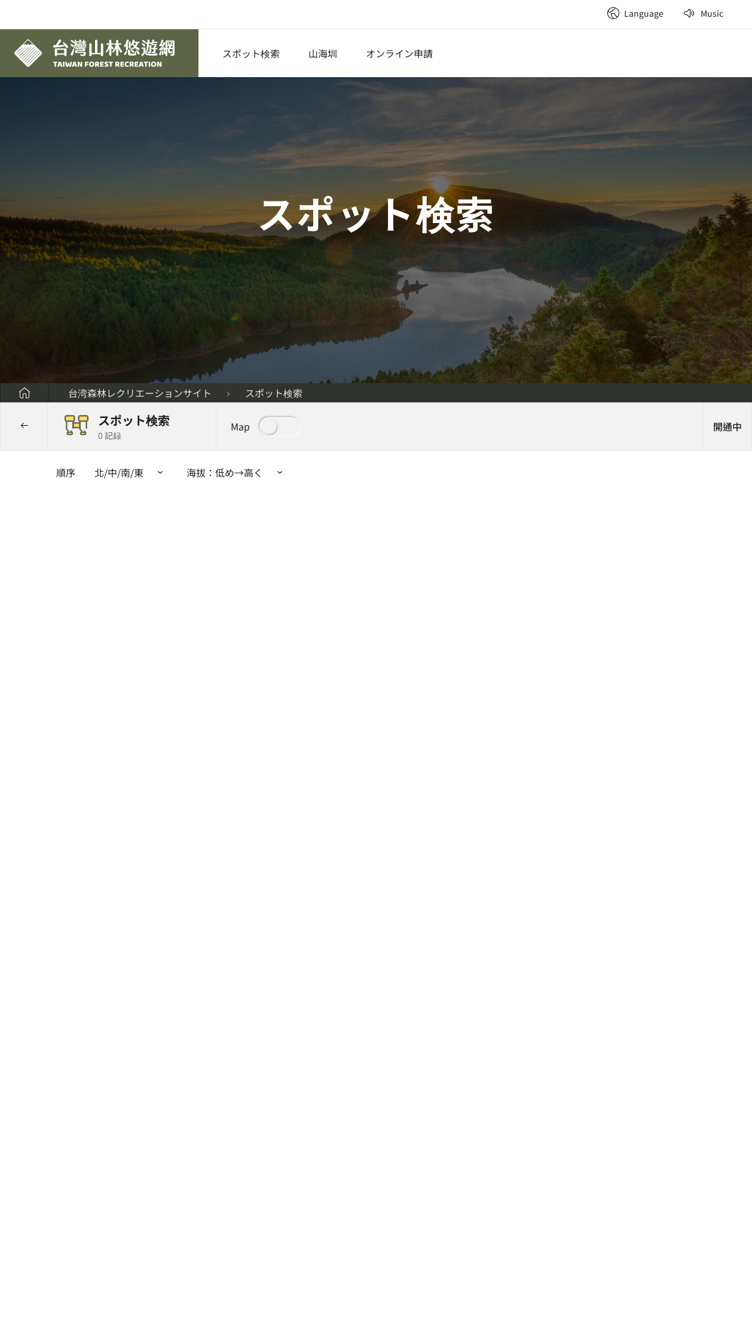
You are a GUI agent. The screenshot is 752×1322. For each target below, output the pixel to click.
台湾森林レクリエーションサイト (140, 393)
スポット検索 (251, 53)
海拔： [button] (237, 472)
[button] (265, 426)
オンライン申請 (399, 53)
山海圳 (322, 53)
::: (593, 6)
